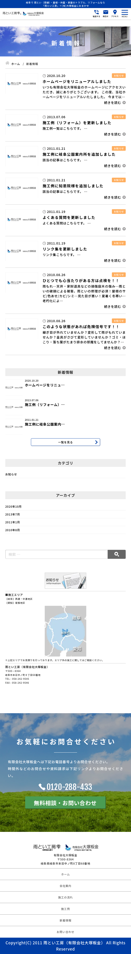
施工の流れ (65, 897)
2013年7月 (12, 514)
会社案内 (65, 886)
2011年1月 (12, 522)
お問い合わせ (65, 932)
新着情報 (65, 920)
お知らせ (11, 474)
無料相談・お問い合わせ (65, 803)
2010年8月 (12, 530)
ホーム (65, 874)
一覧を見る (65, 442)
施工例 (65, 909)
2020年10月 (13, 506)
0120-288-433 (70, 787)
